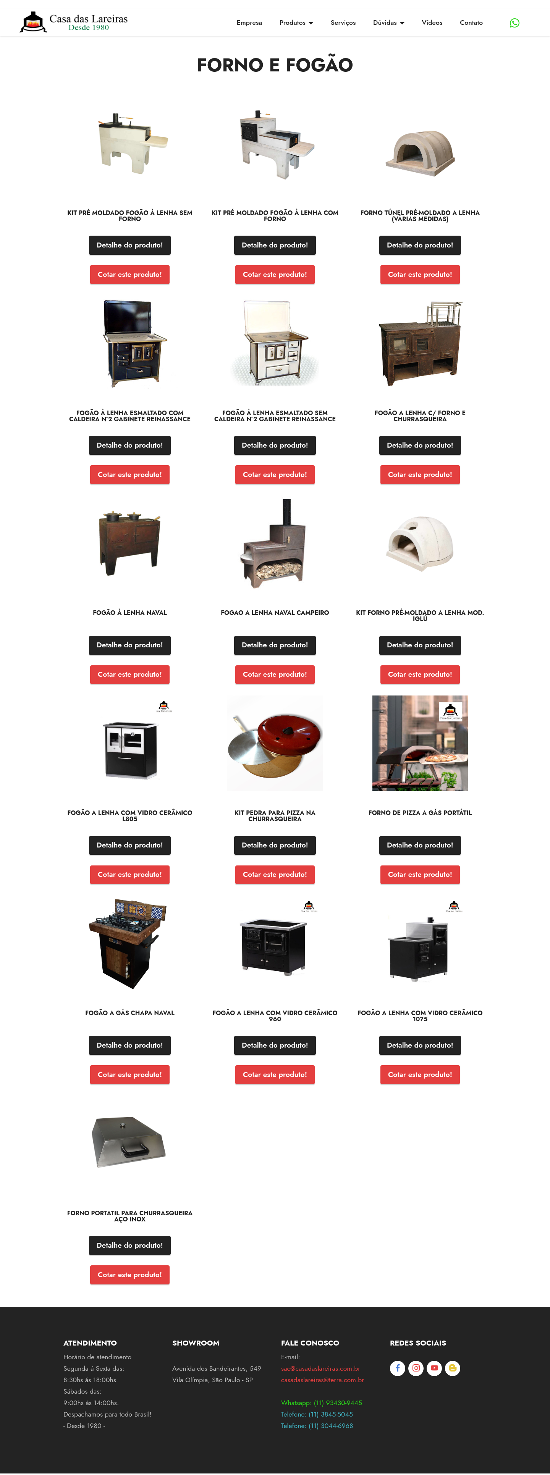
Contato (471, 22)
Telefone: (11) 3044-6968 (317, 1427)
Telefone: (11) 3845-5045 (317, 1415)
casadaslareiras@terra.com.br (322, 1381)
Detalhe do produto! (129, 245)
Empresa (249, 22)
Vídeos (432, 22)
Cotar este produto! (129, 274)
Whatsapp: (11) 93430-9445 (321, 1404)
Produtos (293, 22)
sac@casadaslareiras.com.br (320, 1370)
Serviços (343, 22)
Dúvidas (385, 22)
